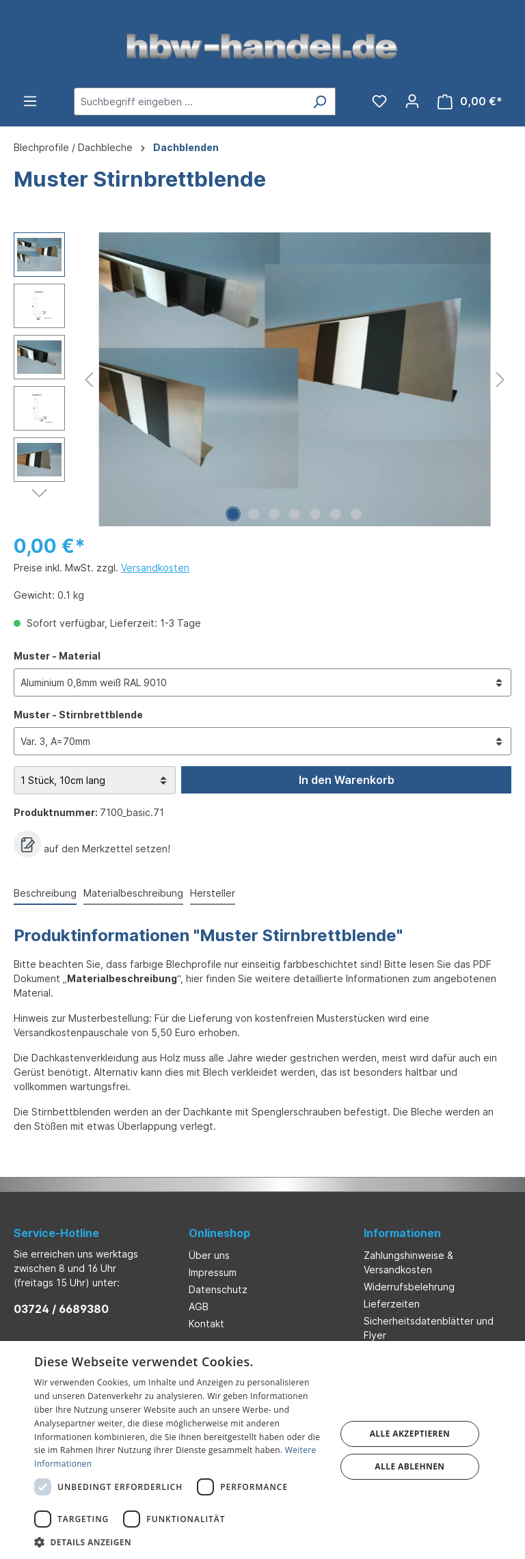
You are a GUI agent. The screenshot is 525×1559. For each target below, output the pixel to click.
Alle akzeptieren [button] (410, 1433)
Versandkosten (155, 567)
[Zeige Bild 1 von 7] (233, 514)
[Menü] (30, 101)
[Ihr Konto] (412, 101)
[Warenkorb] (470, 101)
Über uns (209, 1255)
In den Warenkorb (346, 780)
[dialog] (262, 1450)
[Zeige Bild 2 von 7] (253, 514)
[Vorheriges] (89, 379)
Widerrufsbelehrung (409, 1286)
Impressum (213, 1272)
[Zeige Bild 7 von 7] (356, 514)
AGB (198, 1306)
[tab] (45, 893)
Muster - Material (57, 655)
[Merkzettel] (379, 101)
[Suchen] (320, 101)
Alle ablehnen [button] (409, 1466)
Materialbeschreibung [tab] (133, 893)
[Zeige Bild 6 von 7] (335, 514)
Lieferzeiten (392, 1304)
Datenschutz (218, 1289)
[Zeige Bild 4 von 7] (294, 514)
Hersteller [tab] (212, 893)
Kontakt (206, 1323)
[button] (180, 1542)
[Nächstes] (500, 379)
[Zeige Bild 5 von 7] (315, 514)
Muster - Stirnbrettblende (78, 713)
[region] (262, 379)
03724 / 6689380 (61, 1309)
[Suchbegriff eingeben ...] (189, 101)
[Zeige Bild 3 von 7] (274, 514)
